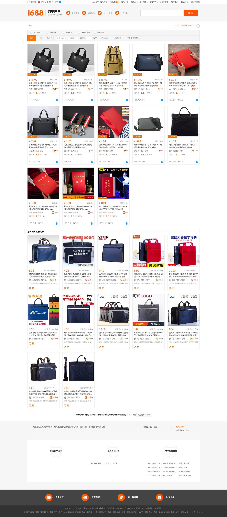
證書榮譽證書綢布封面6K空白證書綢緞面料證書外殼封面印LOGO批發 (183, 84)
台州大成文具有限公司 (107, 151)
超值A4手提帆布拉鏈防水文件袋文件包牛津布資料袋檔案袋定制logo (183, 146)
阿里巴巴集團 (29, 512)
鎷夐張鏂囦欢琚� (187, 284)
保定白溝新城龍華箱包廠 (37, 89)
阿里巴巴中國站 (56, 512)
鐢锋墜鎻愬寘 (188, 342)
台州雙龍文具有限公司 (177, 89)
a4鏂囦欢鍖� (83, 401)
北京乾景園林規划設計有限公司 (191, 471)
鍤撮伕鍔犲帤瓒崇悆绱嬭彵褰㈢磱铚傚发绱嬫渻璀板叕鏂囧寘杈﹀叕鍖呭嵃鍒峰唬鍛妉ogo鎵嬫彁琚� (78, 275)
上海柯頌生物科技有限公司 (173, 467)
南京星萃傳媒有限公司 (172, 463)
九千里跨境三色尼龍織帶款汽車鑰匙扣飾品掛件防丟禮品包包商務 (78, 146)
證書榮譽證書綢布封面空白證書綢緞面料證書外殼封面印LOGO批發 (113, 146)
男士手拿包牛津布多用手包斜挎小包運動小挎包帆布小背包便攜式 (148, 146)
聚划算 (89, 512)
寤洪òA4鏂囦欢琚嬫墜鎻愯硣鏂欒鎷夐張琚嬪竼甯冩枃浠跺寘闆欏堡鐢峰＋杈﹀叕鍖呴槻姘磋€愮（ (78, 392)
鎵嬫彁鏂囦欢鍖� (71, 342)
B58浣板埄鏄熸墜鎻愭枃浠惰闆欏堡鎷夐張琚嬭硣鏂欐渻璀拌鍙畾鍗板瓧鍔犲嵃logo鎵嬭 (43, 275)
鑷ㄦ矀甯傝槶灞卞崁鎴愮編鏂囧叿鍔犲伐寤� (75, 280)
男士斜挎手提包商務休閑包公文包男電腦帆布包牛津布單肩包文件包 (43, 146)
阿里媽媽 (116, 512)
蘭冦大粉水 (183, 467)
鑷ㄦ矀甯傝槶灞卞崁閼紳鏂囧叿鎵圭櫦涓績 (75, 339)
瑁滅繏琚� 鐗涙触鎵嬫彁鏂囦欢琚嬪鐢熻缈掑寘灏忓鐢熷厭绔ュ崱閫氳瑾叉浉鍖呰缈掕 (148, 275)
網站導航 (158, 508)
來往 (172, 512)
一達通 (192, 512)
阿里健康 (184, 512)
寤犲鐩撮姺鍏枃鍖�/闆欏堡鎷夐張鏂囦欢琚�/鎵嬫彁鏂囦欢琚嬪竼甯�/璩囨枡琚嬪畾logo (43, 392)
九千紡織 (153, 427)
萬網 (155, 512)
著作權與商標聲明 (98, 508)
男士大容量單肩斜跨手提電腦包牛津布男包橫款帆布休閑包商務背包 (43, 84)
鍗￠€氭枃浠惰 (154, 284)
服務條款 (119, 508)
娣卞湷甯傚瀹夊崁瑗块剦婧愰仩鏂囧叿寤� (40, 339)
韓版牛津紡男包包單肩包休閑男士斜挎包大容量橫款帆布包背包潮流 (148, 84)
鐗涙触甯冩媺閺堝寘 (142, 342)
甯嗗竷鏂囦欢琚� (50, 401)
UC (160, 512)
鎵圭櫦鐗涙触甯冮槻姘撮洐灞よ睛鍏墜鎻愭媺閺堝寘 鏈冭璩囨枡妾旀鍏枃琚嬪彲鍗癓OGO (148, 334)
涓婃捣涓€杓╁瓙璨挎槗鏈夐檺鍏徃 (110, 339)
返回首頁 (132, 415)
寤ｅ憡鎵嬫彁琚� (85, 284)
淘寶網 (77, 512)
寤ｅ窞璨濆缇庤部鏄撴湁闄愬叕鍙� (145, 280)
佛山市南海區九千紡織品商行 (102, 463)
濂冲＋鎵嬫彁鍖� (176, 342)
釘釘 (177, 512)
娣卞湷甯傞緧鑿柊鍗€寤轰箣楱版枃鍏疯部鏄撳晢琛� (75, 397)
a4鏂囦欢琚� (174, 284)
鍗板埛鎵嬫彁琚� (71, 284)
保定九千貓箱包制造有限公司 (72, 89)
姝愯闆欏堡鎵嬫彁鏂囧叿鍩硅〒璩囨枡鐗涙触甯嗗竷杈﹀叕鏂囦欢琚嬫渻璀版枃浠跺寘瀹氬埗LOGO (113, 275)
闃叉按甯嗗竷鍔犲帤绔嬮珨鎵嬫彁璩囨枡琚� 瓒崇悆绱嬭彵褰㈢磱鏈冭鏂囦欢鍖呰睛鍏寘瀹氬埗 (78, 334)
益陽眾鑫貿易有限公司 (156, 471)
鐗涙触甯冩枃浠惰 (106, 342)
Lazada (200, 512)
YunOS (140, 512)
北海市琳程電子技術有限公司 (190, 463)
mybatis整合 (167, 476)
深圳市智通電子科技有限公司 (190, 476)
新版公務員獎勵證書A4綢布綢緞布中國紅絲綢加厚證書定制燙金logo (43, 207)
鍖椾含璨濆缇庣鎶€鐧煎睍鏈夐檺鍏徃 (180, 280)
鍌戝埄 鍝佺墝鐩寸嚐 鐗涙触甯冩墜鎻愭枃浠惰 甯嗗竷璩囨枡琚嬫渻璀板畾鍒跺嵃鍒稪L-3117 (113, 334)
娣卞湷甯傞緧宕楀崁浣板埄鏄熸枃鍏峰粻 (40, 280)
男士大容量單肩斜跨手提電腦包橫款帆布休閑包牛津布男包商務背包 (78, 84)
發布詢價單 (180, 427)
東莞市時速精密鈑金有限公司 (159, 463)
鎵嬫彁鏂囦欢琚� (36, 284)
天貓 (83, 512)
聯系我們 (149, 508)
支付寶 (166, 512)
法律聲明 (110, 508)
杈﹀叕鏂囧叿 (104, 284)
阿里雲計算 (131, 512)
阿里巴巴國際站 (42, 512)
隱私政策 (128, 508)
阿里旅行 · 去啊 (105, 512)
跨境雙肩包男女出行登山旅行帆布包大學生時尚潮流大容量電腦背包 (113, 84)
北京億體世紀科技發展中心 (158, 476)
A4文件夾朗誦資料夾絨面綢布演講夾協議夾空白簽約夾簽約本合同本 (113, 207)
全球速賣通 (68, 512)
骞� (55, 280)
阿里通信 (148, 512)
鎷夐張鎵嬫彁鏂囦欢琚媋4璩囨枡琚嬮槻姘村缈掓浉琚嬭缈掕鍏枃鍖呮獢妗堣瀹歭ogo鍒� (183, 275)
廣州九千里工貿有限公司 (72, 151)
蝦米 (123, 512)
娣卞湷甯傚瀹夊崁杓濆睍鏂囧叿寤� (40, 397)
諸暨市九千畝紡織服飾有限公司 (118, 463)
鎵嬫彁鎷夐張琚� (50, 284)
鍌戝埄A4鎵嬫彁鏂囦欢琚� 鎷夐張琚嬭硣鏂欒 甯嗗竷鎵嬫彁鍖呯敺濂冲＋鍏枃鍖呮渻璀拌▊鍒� (183, 334)
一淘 (95, 512)
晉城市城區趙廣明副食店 (172, 471)
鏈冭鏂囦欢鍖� (84, 342)
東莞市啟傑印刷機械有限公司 (159, 467)
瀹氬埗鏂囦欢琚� (117, 284)
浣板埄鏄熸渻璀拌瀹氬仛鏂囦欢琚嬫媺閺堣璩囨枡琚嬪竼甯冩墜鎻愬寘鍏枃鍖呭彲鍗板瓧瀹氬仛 (43, 334)
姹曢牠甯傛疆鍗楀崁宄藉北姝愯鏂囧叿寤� (110, 280)
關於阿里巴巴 (139, 508)
